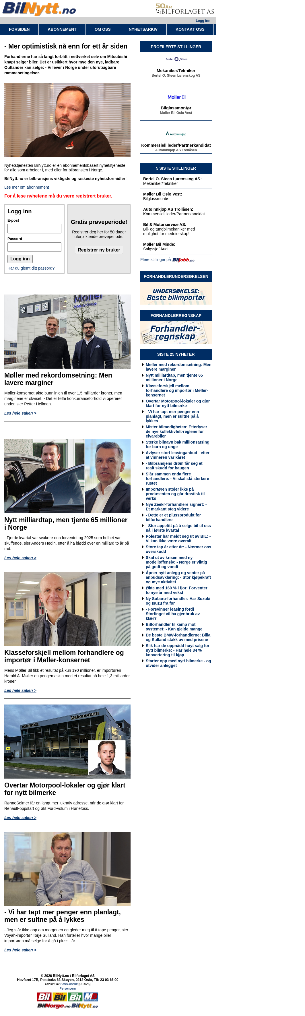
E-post (13, 220)
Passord (14, 239)
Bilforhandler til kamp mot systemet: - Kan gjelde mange (174, 626)
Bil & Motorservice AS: (164, 224)
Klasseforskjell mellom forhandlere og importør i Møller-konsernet (177, 390)
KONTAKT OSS (190, 29)
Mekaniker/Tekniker (176, 71)
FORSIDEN (19, 29)
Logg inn (203, 21)
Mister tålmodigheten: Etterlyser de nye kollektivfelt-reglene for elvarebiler (176, 431)
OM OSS (103, 29)
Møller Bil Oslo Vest (176, 114)
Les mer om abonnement (26, 187)
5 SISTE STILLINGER (176, 168)
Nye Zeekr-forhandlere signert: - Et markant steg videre (176, 506)
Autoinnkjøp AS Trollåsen (176, 151)
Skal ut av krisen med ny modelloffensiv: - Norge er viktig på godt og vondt (176, 562)
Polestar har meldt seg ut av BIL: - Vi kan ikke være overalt (178, 538)
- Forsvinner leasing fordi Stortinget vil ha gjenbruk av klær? (173, 614)
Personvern (68, 988)
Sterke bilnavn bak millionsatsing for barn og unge (177, 444)
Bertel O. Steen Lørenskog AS (175, 77)
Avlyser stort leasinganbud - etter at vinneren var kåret (177, 455)
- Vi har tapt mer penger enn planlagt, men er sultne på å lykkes (172, 416)
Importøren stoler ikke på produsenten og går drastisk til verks (175, 494)
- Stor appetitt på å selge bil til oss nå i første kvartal (178, 528)
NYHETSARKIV (143, 29)
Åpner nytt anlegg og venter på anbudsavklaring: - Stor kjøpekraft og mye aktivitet (178, 577)
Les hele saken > (20, 413)
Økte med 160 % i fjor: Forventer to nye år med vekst (176, 590)
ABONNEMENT (62, 29)
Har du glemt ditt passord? (31, 268)
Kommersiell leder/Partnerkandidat (176, 146)
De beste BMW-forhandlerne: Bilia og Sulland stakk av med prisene (178, 637)
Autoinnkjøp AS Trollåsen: (168, 209)
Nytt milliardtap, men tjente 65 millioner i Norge (174, 377)
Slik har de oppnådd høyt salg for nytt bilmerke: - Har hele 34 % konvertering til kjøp (177, 650)
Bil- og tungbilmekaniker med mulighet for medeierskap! (169, 231)
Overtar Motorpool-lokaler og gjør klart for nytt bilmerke (178, 403)
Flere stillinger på (155, 259)
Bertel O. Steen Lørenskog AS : (173, 179)
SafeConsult (69, 984)
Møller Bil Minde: (159, 244)
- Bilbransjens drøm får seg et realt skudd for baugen (174, 465)
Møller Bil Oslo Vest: (162, 194)
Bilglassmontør (176, 109)
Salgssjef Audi (155, 249)
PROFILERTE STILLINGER (176, 46)
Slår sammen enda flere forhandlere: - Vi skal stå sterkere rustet (177, 478)
